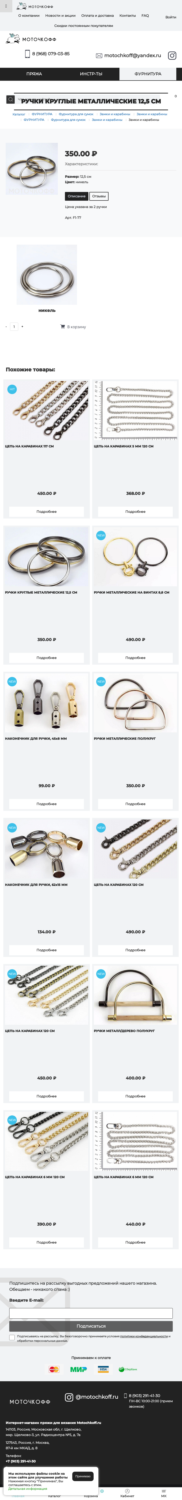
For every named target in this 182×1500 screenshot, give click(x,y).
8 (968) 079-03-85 (50, 53)
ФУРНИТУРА (148, 74)
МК (91, 86)
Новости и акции (60, 15)
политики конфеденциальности (144, 1336)
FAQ (145, 15)
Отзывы (99, 196)
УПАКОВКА (34, 86)
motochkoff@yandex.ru (132, 55)
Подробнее (46, 512)
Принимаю (83, 1476)
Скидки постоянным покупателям (83, 26)
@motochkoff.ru (96, 1397)
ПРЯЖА (34, 74)
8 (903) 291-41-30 (152, 1401)
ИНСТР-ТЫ (91, 74)
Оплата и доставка (97, 15)
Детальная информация (27, 1489)
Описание (77, 196)
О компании (29, 15)
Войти (170, 17)
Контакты (127, 15)
